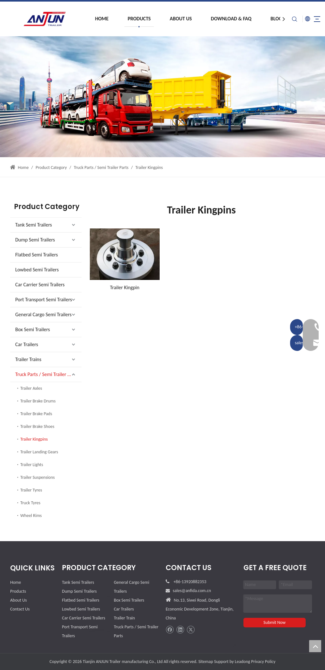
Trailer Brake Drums (38, 401)
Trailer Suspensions (37, 477)
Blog (269, 19)
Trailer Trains (28, 359)
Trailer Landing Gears (39, 452)
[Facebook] (170, 630)
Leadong (242, 661)
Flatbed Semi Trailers (36, 255)
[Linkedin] (180, 630)
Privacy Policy (263, 661)
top (315, 646)
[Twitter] (191, 630)
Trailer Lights (31, 464)
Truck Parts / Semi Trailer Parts (46, 374)
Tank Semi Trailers (33, 225)
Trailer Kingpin (125, 287)
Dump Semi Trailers (35, 240)
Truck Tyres (30, 503)
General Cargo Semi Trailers (43, 314)
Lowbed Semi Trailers (37, 270)
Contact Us (20, 609)
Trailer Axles (31, 388)
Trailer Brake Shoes (37, 426)
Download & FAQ (224, 19)
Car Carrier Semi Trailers (40, 285)
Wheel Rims (31, 515)
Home (95, 19)
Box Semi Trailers (32, 329)
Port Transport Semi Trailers (43, 300)
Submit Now (274, 622)
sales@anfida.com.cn (192, 590)
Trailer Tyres (31, 490)
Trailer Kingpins (34, 439)
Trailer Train (124, 618)
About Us (174, 19)
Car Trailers (26, 344)
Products (132, 19)
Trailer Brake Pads (36, 413)
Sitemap (205, 661)
